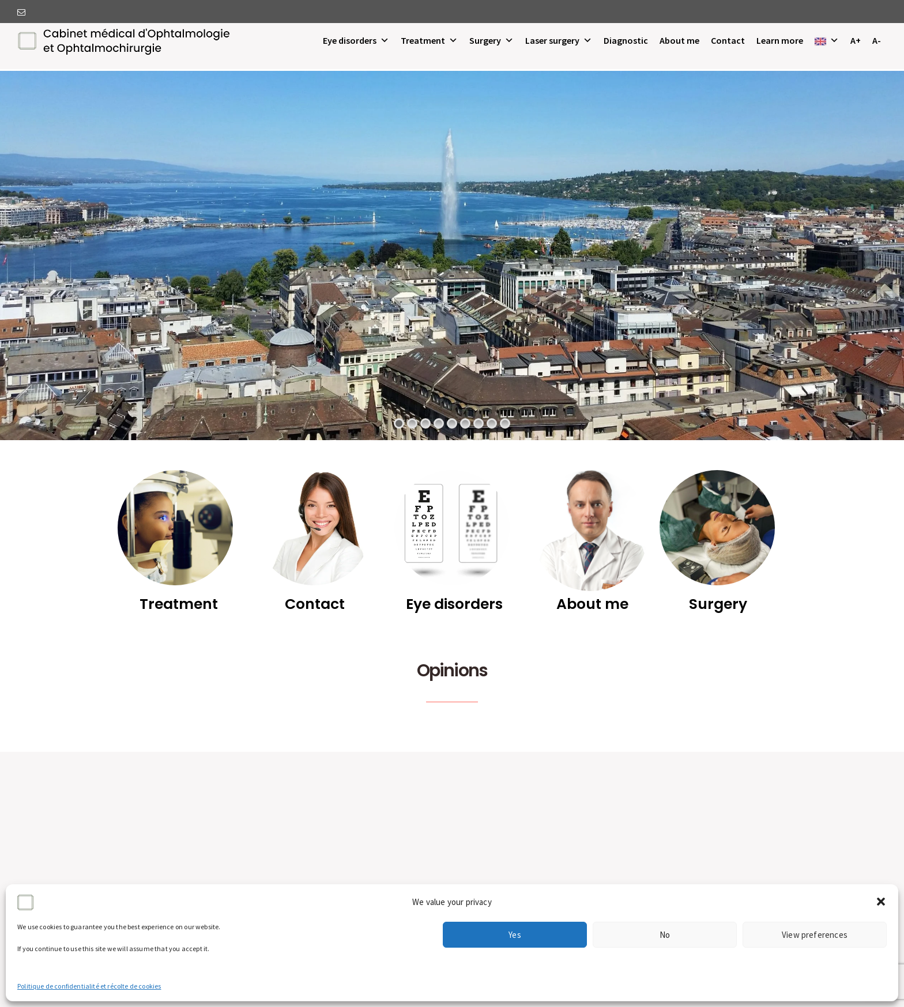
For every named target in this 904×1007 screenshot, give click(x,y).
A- (876, 40)
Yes (514, 934)
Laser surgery (558, 40)
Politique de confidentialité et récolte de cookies (89, 986)
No (665, 934)
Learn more (779, 40)
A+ (855, 40)
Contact (728, 40)
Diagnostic (626, 40)
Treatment (429, 40)
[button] (881, 901)
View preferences (815, 934)
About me (679, 40)
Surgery (491, 40)
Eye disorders (356, 40)
